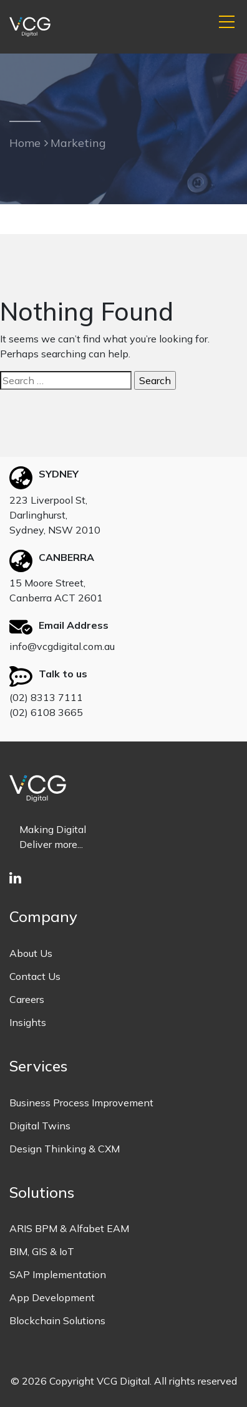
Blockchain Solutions (57, 1320)
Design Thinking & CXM (64, 1148)
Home (25, 143)
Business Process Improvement (81, 1102)
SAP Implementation (57, 1274)
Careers (26, 999)
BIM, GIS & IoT (41, 1251)
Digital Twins (39, 1125)
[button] (226, 22)
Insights (27, 1022)
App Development (52, 1297)
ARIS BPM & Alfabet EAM (69, 1228)
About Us (30, 953)
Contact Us (35, 976)
